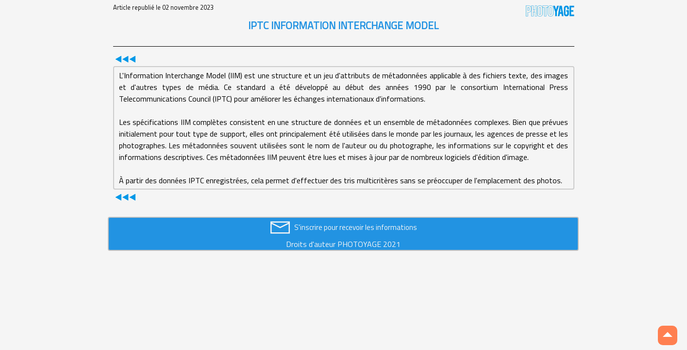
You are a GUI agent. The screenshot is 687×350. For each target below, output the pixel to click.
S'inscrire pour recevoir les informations (355, 227)
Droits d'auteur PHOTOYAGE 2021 (343, 244)
